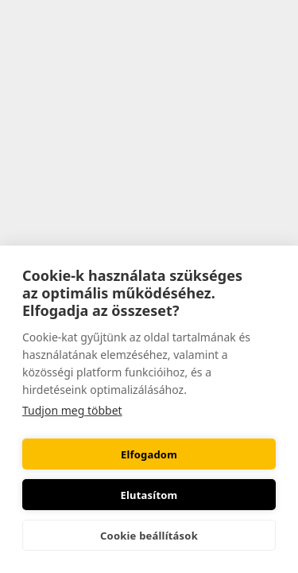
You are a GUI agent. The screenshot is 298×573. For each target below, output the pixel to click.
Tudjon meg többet (72, 410)
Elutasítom (149, 495)
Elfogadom (149, 454)
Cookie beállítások (149, 535)
